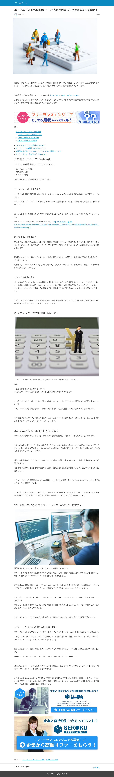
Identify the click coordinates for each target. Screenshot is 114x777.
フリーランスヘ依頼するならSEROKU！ (32, 154)
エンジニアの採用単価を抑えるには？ (31, 148)
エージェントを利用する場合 (30, 135)
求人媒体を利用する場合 (28, 138)
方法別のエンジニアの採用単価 (28, 132)
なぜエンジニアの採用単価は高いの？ (31, 145)
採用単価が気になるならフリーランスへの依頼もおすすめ (38, 151)
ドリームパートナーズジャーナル (33, 760)
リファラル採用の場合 (27, 141)
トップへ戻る (96, 768)
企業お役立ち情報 (52, 760)
